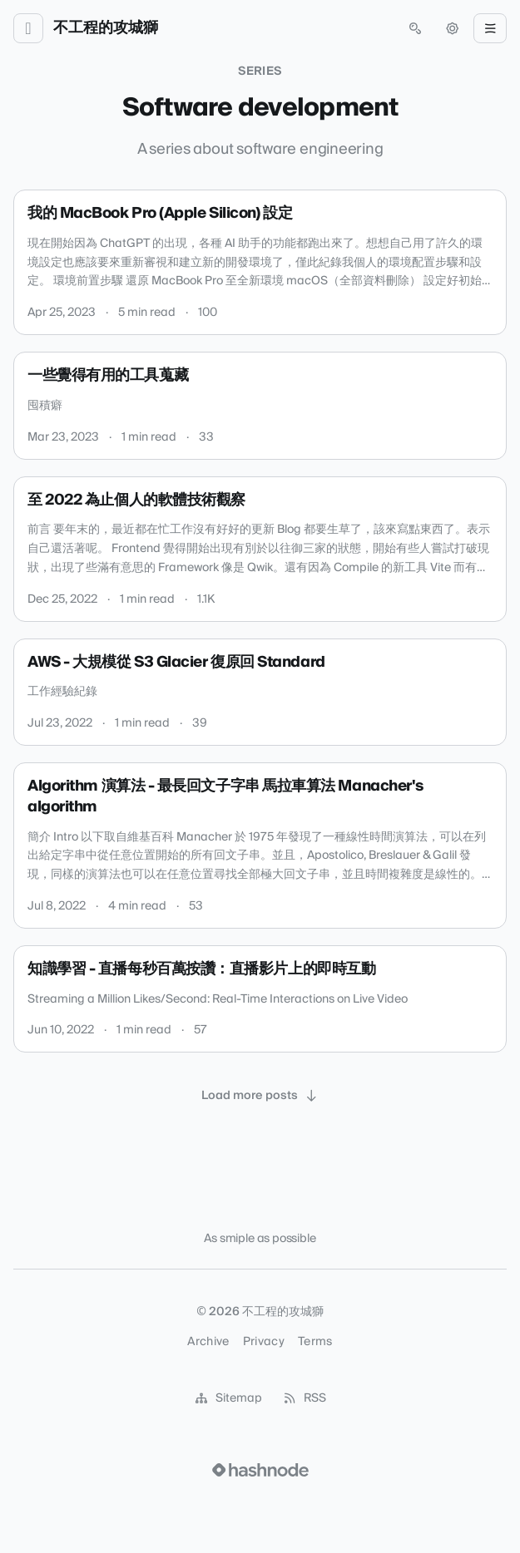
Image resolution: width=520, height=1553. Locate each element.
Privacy (264, 1342)
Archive (208, 1342)
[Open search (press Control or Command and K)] (415, 28)
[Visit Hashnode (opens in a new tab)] (260, 1469)
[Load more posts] (260, 1095)
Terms (315, 1342)
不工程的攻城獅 (105, 28)
